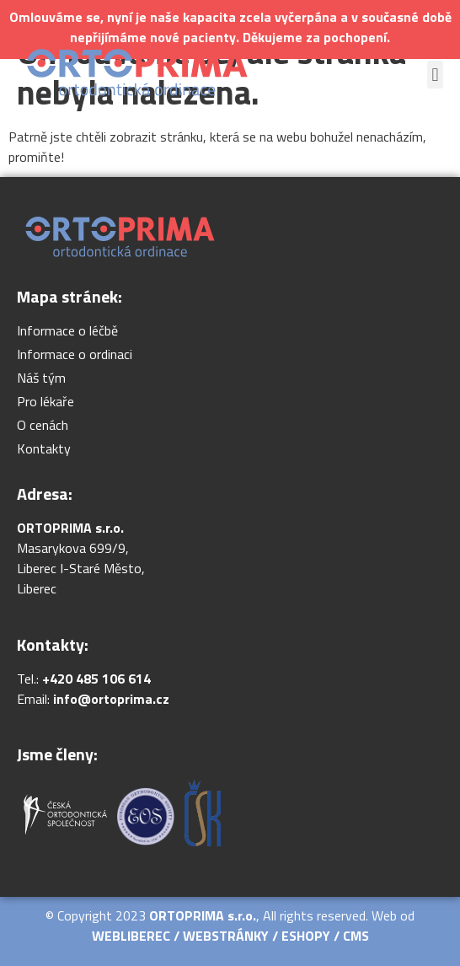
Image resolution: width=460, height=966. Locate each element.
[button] (435, 75)
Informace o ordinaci (74, 354)
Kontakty (44, 448)
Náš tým (41, 378)
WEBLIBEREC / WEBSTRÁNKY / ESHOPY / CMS (230, 936)
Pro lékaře (45, 401)
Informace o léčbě (67, 330)
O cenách (42, 425)
